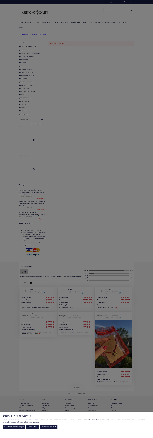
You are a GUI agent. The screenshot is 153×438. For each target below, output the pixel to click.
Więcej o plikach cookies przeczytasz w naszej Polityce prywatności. (21, 422)
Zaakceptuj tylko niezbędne (14, 427)
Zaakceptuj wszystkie (48, 427)
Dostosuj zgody (32, 427)
